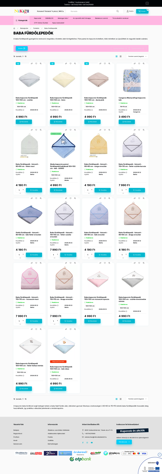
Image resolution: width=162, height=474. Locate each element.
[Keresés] (117, 11)
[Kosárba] (34, 190)
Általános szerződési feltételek (58, 430)
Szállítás (51, 440)
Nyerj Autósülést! (58, 23)
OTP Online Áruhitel (41, 23)
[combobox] (94, 11)
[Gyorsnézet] (40, 63)
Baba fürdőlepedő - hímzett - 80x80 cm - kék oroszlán (96, 234)
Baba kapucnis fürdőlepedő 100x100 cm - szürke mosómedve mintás (132, 299)
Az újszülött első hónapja (82, 18)
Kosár (15, 440)
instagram (87, 442)
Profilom (16, 437)
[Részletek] (24, 122)
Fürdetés (36, 28)
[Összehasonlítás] (31, 63)
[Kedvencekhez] (36, 63)
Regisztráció (18, 433)
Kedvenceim (18, 444)
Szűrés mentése (118, 48)
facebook (83, 442)
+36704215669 (90, 433)
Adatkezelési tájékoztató (56, 433)
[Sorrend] (137, 56)
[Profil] (130, 11)
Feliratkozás (123, 442)
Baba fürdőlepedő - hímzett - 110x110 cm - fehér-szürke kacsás (132, 165)
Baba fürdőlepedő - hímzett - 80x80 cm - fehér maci (27, 165)
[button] (22, 20)
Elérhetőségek (53, 444)
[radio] (121, 56)
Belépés (16, 430)
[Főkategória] (14, 28)
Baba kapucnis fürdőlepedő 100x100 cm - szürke (27, 99)
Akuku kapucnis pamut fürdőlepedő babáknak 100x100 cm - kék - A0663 (62, 166)
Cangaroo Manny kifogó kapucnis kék (132, 99)
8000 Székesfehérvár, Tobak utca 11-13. (99, 430)
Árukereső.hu (80, 454)
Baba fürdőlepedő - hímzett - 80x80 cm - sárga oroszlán (96, 165)
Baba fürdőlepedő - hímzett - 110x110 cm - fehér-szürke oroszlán (61, 235)
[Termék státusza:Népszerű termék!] (58, 362)
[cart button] (142, 11)
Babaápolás (24, 28)
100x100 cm (21, 106)
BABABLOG (49, 18)
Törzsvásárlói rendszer (120, 18)
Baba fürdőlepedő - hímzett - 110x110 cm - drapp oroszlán (61, 298)
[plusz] (23, 189)
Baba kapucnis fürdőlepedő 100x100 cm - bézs (61, 99)
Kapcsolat (37, 18)
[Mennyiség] (19, 190)
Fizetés (50, 437)
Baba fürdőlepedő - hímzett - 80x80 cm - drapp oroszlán (130, 234)
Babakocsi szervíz (101, 18)
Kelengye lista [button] (63, 18)
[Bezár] (147, 3)
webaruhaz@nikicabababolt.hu (96, 437)
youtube (92, 442)
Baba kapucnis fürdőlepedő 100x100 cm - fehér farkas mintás (29, 364)
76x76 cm (123, 106)
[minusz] (23, 191)
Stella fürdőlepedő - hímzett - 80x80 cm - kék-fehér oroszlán (28, 234)
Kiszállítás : (20, 110)
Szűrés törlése (137, 48)
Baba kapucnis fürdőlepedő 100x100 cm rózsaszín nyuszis (96, 298)
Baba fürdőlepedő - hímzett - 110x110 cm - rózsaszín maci (27, 298)
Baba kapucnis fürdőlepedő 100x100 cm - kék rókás (61, 368)
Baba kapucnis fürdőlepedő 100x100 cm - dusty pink (95, 99)
